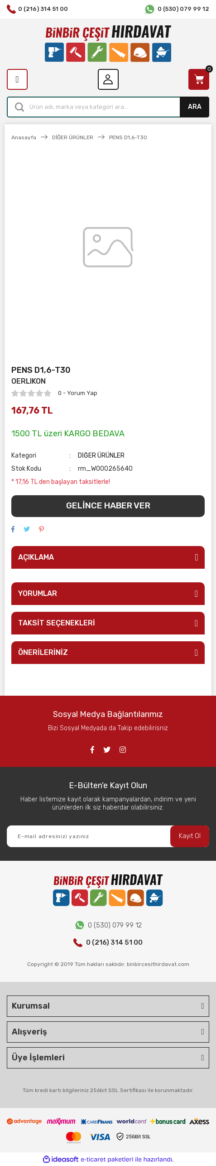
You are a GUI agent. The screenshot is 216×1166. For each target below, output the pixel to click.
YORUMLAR (37, 593)
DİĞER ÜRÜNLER (101, 455)
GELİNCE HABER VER (108, 505)
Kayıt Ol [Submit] (190, 836)
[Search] (108, 107)
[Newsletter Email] (108, 836)
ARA (195, 107)
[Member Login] (108, 79)
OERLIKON (28, 381)
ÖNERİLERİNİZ (43, 652)
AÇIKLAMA (36, 557)
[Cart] (198, 79)
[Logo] (108, 43)
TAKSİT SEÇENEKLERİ (56, 623)
